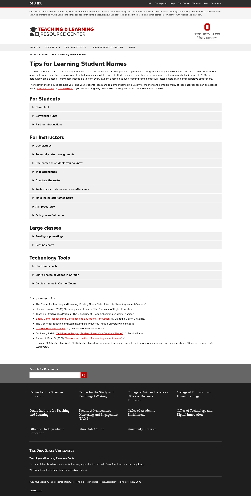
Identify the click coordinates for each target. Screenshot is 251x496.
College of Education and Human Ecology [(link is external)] (195, 394)
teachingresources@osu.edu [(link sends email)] (70, 470)
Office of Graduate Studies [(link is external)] (52, 328)
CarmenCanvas (45, 88)
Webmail (196, 3)
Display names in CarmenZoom (56, 283)
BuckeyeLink (161, 3)
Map (172, 3)
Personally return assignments (55, 154)
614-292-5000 (134, 482)
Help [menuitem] (132, 47)
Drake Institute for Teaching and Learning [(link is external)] (49, 413)
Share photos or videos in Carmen (57, 275)
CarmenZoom (65, 88)
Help (149, 3)
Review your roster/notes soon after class (62, 189)
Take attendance (46, 172)
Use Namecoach (47, 266)
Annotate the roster (48, 180)
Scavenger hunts (46, 116)
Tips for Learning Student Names (69, 54)
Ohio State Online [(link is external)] (91, 429)
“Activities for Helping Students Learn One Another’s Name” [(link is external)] (91, 333)
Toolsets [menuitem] (51, 47)
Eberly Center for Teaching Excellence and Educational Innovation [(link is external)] (74, 318)
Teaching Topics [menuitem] (75, 47)
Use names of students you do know (59, 163)
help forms (138, 464)
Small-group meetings (49, 236)
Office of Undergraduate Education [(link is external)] (47, 431)
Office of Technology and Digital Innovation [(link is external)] (195, 413)
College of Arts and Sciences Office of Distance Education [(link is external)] (148, 396)
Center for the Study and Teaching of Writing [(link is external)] (96, 394)
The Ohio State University (35, 3)
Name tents (43, 107)
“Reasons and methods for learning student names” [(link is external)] (95, 338)
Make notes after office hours (54, 198)
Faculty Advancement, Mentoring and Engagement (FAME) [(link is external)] (98, 415)
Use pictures (44, 145)
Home (33, 54)
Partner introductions (49, 124)
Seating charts (45, 245)
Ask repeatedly (45, 206)
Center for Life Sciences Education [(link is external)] (46, 394)
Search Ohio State (212, 3)
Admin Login (36, 490)
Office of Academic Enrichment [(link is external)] (141, 413)
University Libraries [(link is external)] (142, 429)
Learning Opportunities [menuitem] (107, 47)
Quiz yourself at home (50, 215)
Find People (184, 3)
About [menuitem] (33, 47)
